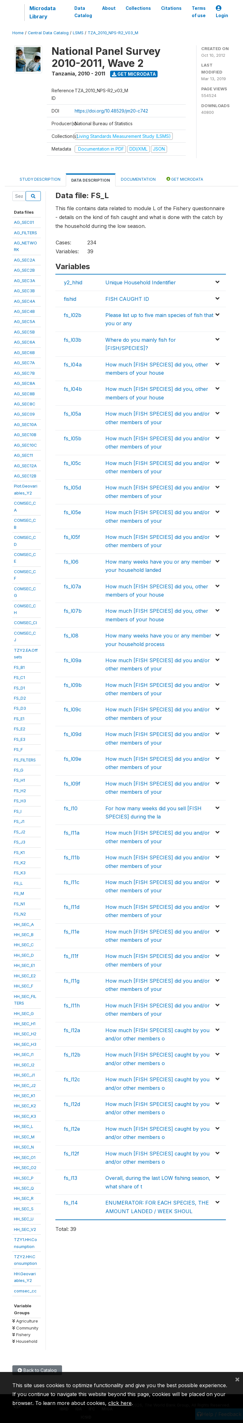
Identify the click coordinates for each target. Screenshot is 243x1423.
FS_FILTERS (25, 759)
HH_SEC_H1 (24, 1023)
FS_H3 (20, 800)
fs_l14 (71, 1203)
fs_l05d (72, 487)
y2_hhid (73, 282)
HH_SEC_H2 (25, 1033)
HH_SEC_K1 (24, 1095)
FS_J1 (19, 821)
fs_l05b (72, 438)
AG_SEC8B (24, 393)
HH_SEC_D (24, 955)
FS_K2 (20, 862)
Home (18, 32)
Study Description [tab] (40, 179)
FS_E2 (19, 728)
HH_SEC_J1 (24, 1074)
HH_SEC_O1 (24, 1157)
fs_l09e (72, 759)
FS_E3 (19, 739)
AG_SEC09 (24, 414)
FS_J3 (19, 841)
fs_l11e (71, 931)
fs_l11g (71, 981)
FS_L (18, 883)
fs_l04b (73, 389)
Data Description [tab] (90, 180)
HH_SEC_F (23, 985)
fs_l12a (72, 1030)
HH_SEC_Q (24, 1188)
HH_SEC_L (23, 1126)
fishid (70, 299)
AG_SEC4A (24, 301)
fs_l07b (73, 611)
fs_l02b (72, 315)
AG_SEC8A (24, 383)
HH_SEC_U (24, 1218)
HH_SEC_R (24, 1198)
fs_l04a (73, 364)
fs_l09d (72, 734)
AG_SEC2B (24, 270)
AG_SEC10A (25, 424)
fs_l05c (72, 463)
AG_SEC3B (24, 290)
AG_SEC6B (24, 352)
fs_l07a (72, 586)
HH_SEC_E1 (24, 965)
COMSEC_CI (25, 622)
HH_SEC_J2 (25, 1085)
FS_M (19, 893)
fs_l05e (72, 512)
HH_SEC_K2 (25, 1105)
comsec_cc (25, 1290)
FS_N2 (20, 913)
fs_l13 (70, 1178)
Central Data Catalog (48, 32)
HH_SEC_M (24, 1136)
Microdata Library (42, 12)
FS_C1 (19, 677)
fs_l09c (72, 709)
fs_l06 (71, 562)
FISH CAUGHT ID (127, 299)
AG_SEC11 (23, 455)
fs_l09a (72, 660)
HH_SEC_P (24, 1177)
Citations (171, 8)
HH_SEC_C (24, 944)
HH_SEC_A (24, 924)
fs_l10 (71, 808)
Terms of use (199, 12)
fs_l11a (71, 833)
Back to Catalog (37, 1370)
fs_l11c (71, 882)
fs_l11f (71, 956)
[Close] (237, 1379)
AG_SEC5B (24, 331)
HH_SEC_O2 (25, 1167)
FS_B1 (19, 667)
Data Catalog (83, 12)
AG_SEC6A (24, 342)
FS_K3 (20, 872)
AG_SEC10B (25, 434)
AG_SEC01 (24, 222)
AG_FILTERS (25, 232)
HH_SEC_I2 (24, 1064)
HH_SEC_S (24, 1208)
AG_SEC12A (25, 465)
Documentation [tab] (138, 179)
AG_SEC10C (25, 445)
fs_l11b (72, 857)
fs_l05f (72, 537)
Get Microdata (134, 74)
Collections (138, 8)
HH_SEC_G (24, 1013)
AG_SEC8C (24, 403)
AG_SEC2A (24, 259)
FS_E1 (19, 718)
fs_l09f (72, 783)
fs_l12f (71, 1153)
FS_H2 (20, 790)
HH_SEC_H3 (25, 1044)
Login (222, 12)
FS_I (18, 811)
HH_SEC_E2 (25, 975)
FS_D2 (20, 698)
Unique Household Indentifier (140, 282)
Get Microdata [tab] (184, 179)
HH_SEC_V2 (25, 1229)
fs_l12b (72, 1054)
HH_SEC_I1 (24, 1054)
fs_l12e (72, 1129)
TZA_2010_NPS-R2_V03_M (113, 32)
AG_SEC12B (25, 475)
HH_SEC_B (24, 934)
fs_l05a (72, 414)
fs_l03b (72, 340)
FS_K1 (19, 852)
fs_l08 (71, 635)
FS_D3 (20, 708)
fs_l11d (71, 907)
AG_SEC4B (24, 311)
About (108, 8)
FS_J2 (19, 831)
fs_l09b (73, 685)
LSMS (78, 32)
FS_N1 (19, 903)
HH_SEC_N (24, 1146)
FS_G (18, 770)
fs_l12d (72, 1104)
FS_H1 (19, 780)
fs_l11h (72, 1005)
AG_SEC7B (24, 373)
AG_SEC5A (24, 321)
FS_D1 (19, 687)
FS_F (18, 749)
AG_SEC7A (24, 362)
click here (120, 1403)
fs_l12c (72, 1079)
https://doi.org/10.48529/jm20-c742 (111, 110)
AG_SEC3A (24, 280)
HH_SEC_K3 (25, 1116)
